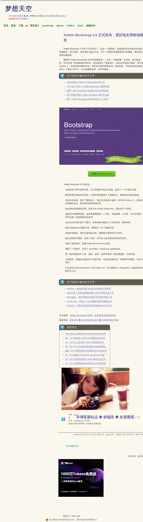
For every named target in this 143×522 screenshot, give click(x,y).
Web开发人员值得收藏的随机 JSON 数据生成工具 (90, 293)
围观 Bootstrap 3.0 (101, 173)
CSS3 (80, 25)
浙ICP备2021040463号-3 (86, 520)
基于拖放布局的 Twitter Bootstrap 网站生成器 (88, 95)
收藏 (137, 434)
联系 (13, 25)
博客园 (65, 516)
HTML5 (70, 25)
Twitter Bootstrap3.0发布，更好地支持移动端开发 (93, 315)
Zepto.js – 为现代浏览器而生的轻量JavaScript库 (89, 305)
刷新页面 (132, 456)
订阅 (21, 25)
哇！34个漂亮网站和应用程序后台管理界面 (85, 363)
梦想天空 (18, 8)
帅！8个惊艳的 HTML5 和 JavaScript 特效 (85, 355)
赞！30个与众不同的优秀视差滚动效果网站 (85, 346)
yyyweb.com (79, 421)
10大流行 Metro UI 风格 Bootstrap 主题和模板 (88, 86)
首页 (6, 25)
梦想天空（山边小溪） (106, 434)
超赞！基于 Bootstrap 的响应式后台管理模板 (88, 90)
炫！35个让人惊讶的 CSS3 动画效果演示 (84, 342)
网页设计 (34, 25)
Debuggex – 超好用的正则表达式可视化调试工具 (89, 297)
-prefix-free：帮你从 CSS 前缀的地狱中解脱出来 (89, 301)
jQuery (60, 25)
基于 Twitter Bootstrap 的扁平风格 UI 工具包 (87, 99)
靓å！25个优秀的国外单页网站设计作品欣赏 (86, 351)
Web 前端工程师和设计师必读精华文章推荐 (85, 334)
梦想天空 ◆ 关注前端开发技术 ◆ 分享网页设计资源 (94, 320)
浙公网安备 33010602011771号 (60, 520)
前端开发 (90, 25)
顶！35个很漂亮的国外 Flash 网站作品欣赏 (85, 359)
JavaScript (48, 25)
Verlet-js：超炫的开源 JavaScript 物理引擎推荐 (89, 288)
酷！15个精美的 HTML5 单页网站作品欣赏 (85, 338)
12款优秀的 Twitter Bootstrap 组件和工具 (86, 82)
